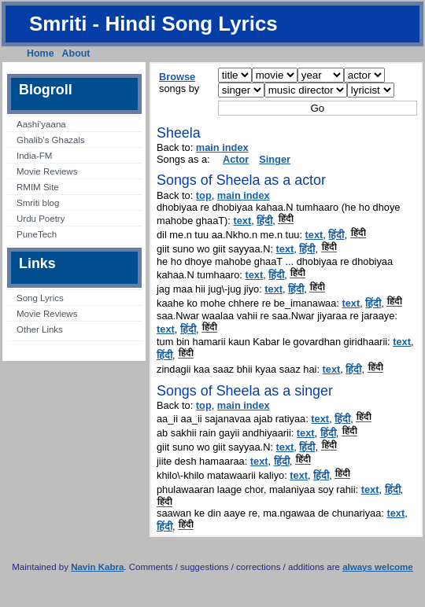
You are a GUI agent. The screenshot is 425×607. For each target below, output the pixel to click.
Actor (236, 159)
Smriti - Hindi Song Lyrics (153, 24)
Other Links (40, 329)
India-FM (34, 155)
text (242, 220)
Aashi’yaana (41, 124)
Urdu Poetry (41, 218)
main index (222, 147)
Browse (177, 77)
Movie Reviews (47, 171)
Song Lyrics (40, 298)
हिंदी (264, 220)
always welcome (377, 567)
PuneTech (37, 234)
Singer (274, 159)
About (76, 53)
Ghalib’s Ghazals (51, 140)
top (204, 195)
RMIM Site (38, 187)
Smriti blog (38, 203)
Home (40, 53)
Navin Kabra (97, 567)
